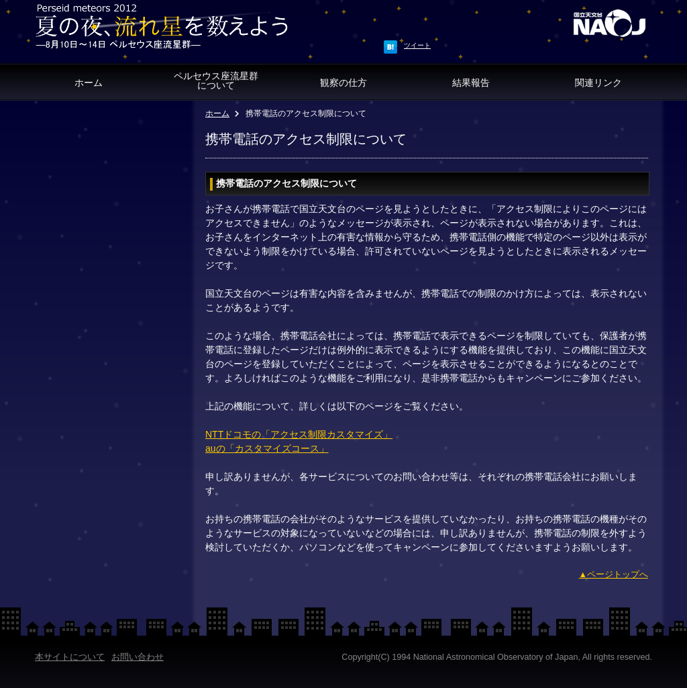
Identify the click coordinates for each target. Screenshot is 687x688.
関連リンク (598, 82)
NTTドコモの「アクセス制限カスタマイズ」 (298, 434)
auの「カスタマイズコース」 (267, 448)
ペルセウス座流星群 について (216, 80)
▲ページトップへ (613, 574)
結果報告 (471, 82)
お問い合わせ (137, 657)
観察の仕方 (343, 82)
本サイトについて (70, 657)
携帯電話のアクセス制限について (286, 183)
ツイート (417, 45)
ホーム (88, 82)
